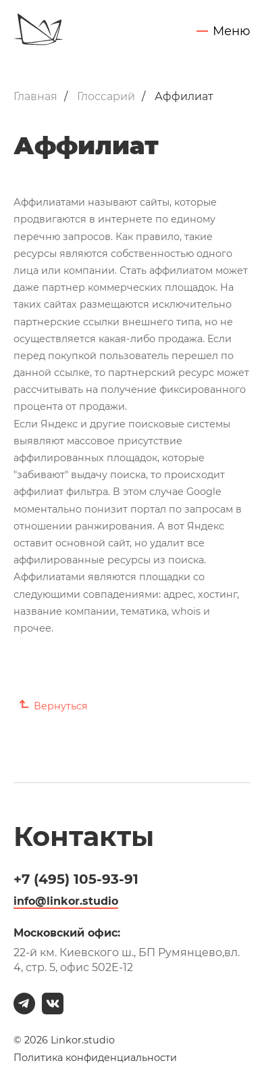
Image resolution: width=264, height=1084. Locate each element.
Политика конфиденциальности (95, 1058)
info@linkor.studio (66, 901)
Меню (231, 31)
